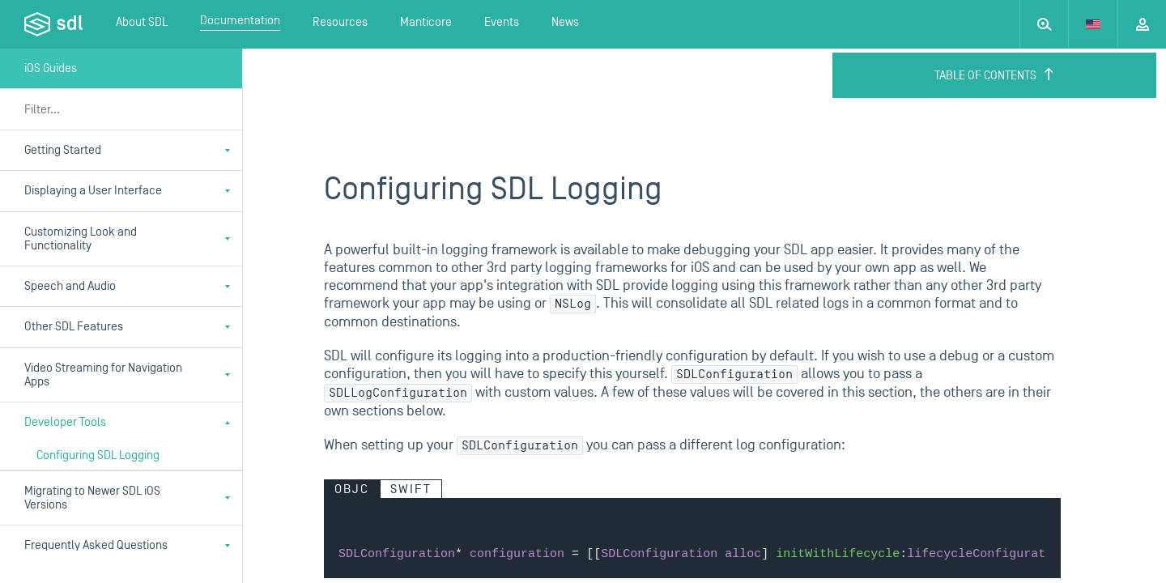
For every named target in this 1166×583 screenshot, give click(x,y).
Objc (351, 489)
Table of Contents (994, 75)
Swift (411, 489)
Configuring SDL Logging (98, 455)
